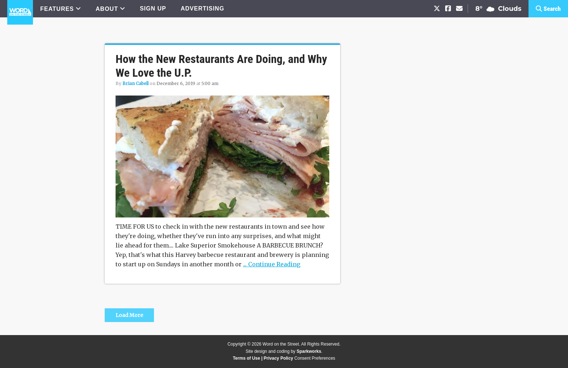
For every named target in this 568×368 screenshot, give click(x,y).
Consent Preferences (315, 358)
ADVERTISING (202, 8)
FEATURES (57, 9)
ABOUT (107, 9)
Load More (129, 315)
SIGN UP (153, 8)
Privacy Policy (278, 358)
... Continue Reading (271, 264)
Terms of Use (246, 358)
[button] (548, 8)
